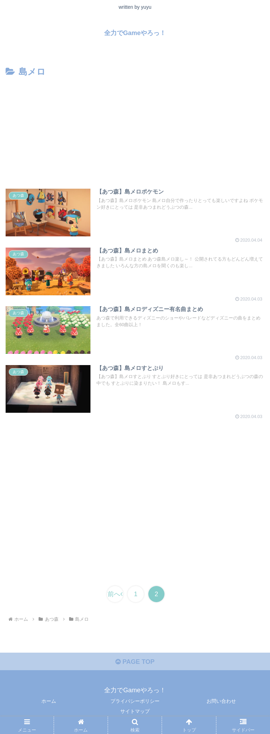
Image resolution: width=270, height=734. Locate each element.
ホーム (48, 701)
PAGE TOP (134, 661)
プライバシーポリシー (135, 701)
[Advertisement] (135, 132)
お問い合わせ (221, 701)
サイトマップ (135, 711)
